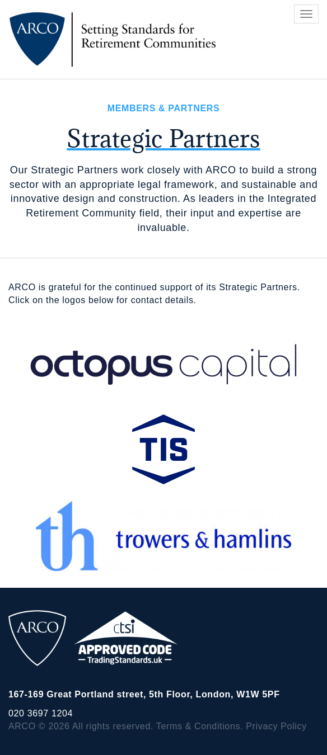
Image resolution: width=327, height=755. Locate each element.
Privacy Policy (276, 726)
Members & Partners (164, 108)
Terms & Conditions (198, 726)
